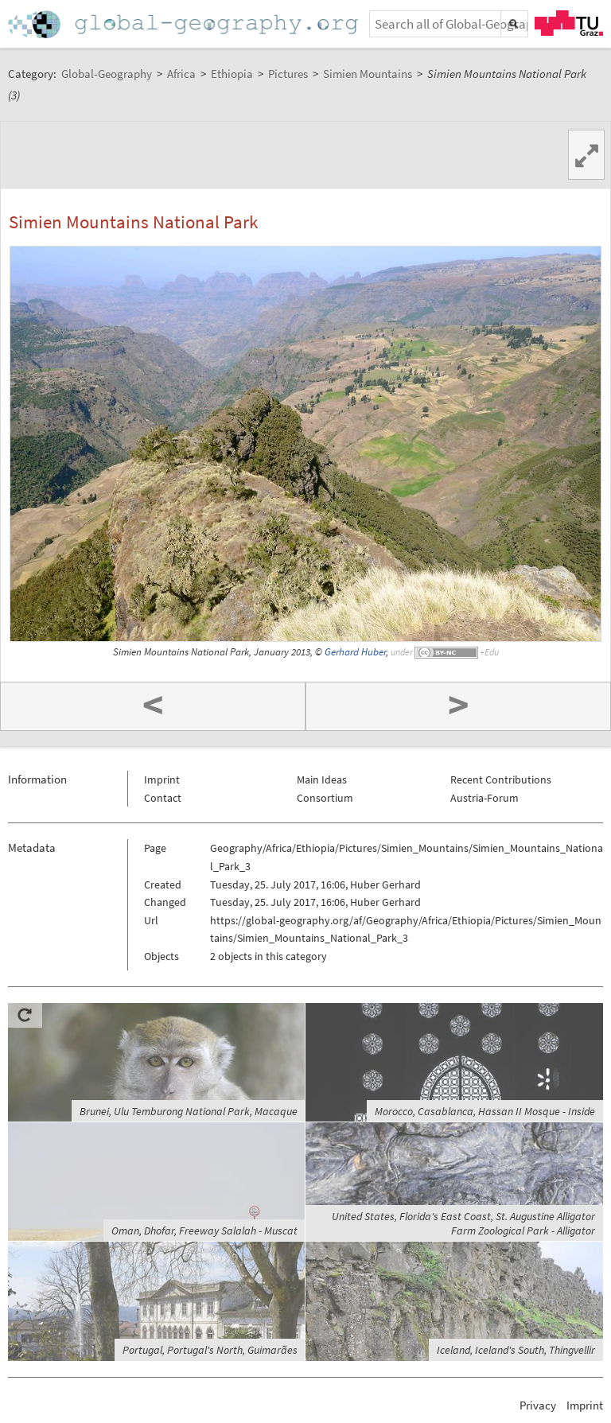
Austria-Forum (484, 798)
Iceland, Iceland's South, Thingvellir (516, 1350)
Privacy (538, 1405)
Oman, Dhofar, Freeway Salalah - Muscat (204, 1230)
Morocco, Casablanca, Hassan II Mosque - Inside (485, 1111)
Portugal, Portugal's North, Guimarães (210, 1350)
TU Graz (569, 23)
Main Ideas (322, 779)
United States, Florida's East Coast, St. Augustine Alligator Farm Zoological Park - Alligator (463, 1223)
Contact (162, 798)
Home (184, 24)
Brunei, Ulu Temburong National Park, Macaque (189, 1111)
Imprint (162, 779)
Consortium (325, 798)
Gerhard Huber (355, 652)
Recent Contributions (500, 779)
